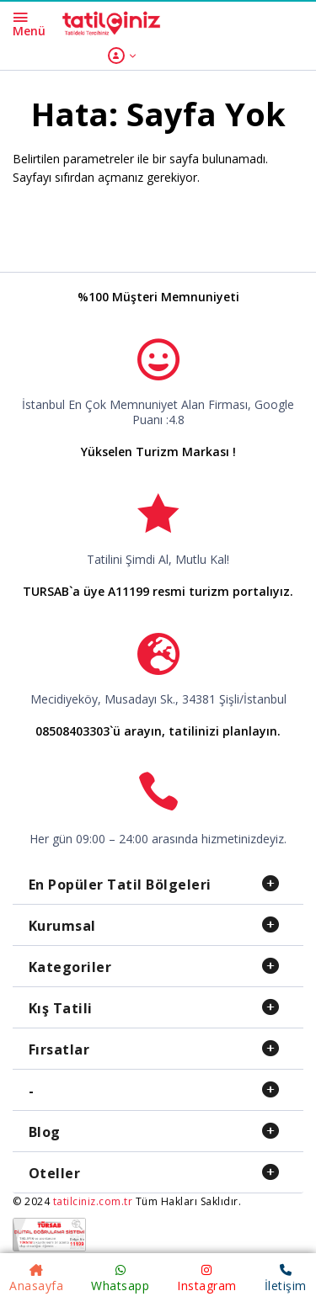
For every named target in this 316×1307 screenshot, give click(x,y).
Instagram (207, 1279)
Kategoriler (70, 967)
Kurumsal (62, 925)
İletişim (286, 1279)
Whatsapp (120, 1279)
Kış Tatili (61, 1008)
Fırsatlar (59, 1049)
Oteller (55, 1173)
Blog (45, 1132)
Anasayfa (36, 1279)
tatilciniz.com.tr (93, 1201)
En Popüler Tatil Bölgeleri (120, 884)
